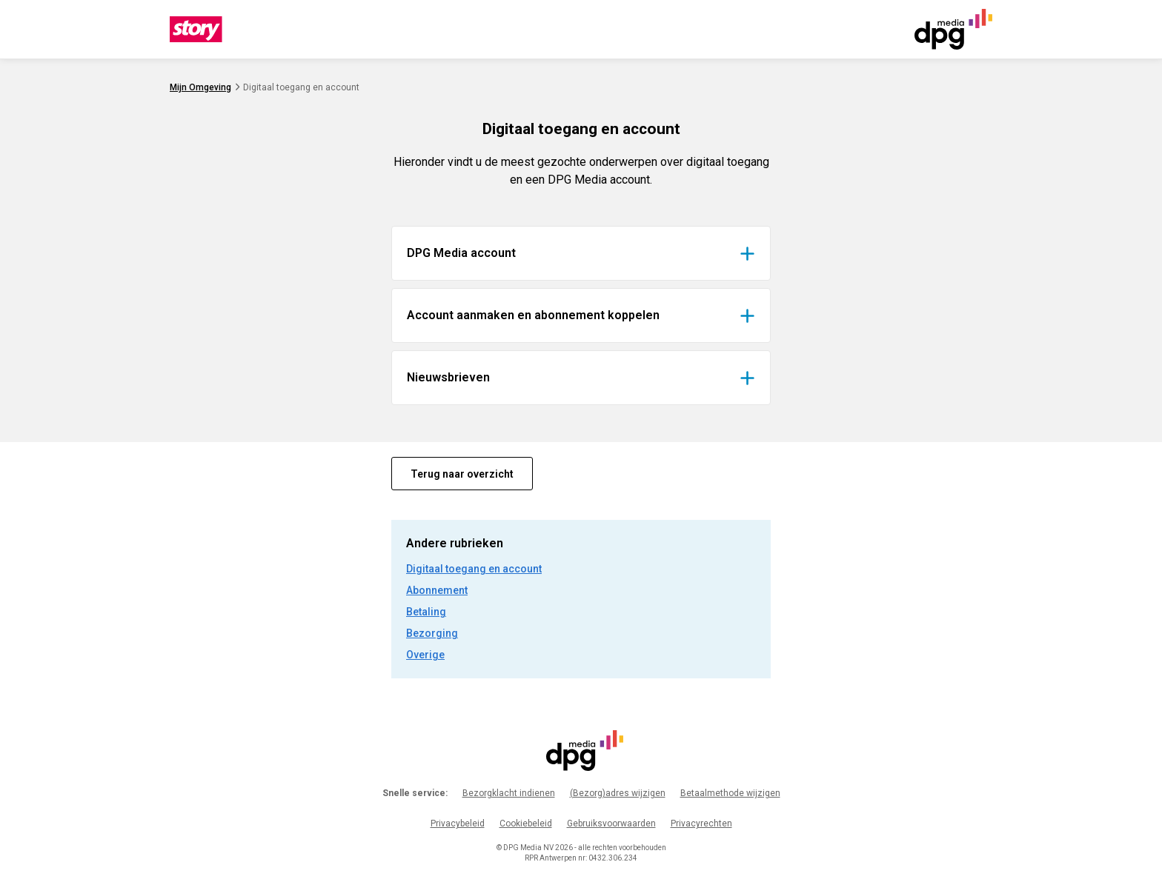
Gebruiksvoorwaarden (611, 823)
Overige (425, 655)
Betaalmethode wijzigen (730, 793)
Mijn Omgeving (200, 87)
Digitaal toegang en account (474, 569)
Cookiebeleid (525, 823)
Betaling (426, 612)
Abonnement (437, 590)
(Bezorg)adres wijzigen (617, 793)
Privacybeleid (458, 823)
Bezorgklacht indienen (508, 793)
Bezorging (432, 633)
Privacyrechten (701, 823)
